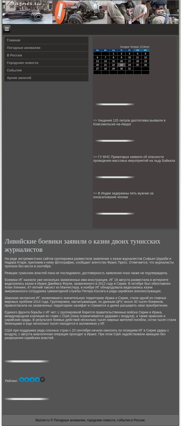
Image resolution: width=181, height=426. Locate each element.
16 (121, 61)
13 (97, 61)
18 (137, 61)
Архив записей (19, 78)
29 (113, 68)
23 (121, 65)
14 (105, 61)
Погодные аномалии (23, 48)
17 (129, 61)
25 (137, 65)
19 (145, 61)
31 (129, 68)
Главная (13, 40)
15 (113, 61)
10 (129, 57)
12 (145, 57)
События (14, 70)
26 (145, 65)
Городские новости (22, 63)
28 (105, 68)
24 (129, 65)
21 (105, 65)
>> (95, 120)
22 (113, 65)
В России (14, 55)
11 (137, 57)
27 (97, 68)
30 (121, 68)
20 (97, 65)
